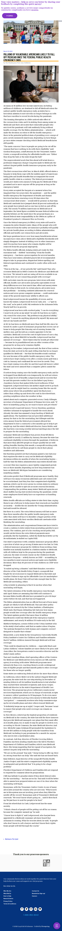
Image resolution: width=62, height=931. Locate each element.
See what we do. (9, 886)
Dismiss (9, 16)
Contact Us (35, 891)
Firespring (45, 926)
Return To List (11, 839)
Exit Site (56, 926)
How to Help (7, 896)
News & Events (8, 898)
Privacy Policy (7, 901)
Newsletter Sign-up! (38, 893)
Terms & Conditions (9, 903)
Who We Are (7, 891)
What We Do (7, 893)
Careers (34, 896)
